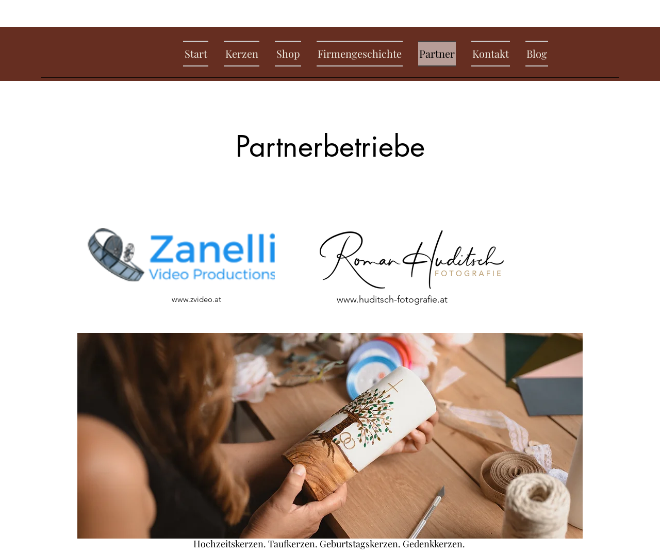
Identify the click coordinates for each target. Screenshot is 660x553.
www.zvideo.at (196, 299)
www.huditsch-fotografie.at (392, 299)
